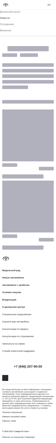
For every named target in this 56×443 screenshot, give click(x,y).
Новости (5, 18)
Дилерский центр (10, 12)
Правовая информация (12, 412)
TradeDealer (29, 437)
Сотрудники (7, 24)
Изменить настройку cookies (14, 417)
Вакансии (5, 30)
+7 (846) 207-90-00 (28, 366)
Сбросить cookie (9, 421)
